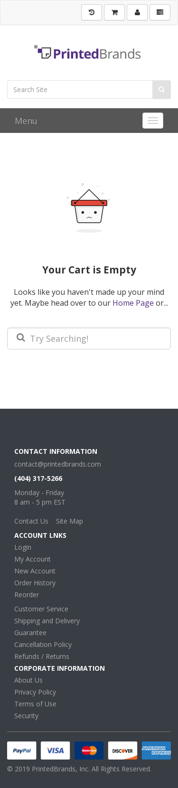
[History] (91, 12)
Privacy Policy (35, 691)
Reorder (26, 594)
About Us (28, 680)
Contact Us (31, 520)
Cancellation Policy (43, 644)
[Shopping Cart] (114, 12)
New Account (35, 570)
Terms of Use (35, 703)
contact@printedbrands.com (57, 464)
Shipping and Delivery (47, 620)
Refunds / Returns (41, 656)
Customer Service (41, 608)
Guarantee (30, 632)
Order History (35, 582)
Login (22, 547)
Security (26, 715)
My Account (32, 558)
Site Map (69, 520)
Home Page (133, 303)
